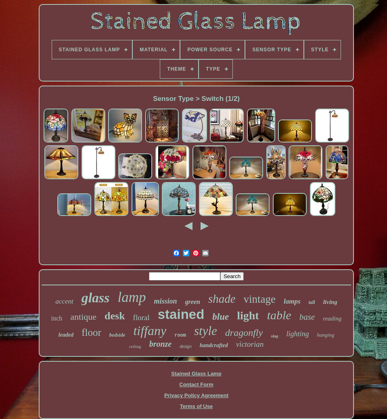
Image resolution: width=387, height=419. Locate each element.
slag (274, 335)
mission (165, 301)
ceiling (135, 346)
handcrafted (214, 345)
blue (220, 317)
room (180, 335)
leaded (66, 335)
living (330, 302)
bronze (160, 343)
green (192, 301)
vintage (260, 299)
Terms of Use (196, 406)
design (185, 346)
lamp (132, 297)
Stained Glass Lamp (196, 374)
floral (141, 317)
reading (332, 318)
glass (96, 297)
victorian (250, 344)
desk (115, 316)
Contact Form (196, 384)
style (205, 331)
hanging (326, 335)
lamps (292, 301)
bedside (117, 335)
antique (83, 317)
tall (312, 302)
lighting (298, 334)
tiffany (149, 330)
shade (222, 298)
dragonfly (244, 332)
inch (57, 318)
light (248, 315)
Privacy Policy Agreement (196, 395)
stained (181, 314)
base (307, 317)
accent (64, 301)
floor (91, 332)
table (279, 315)
